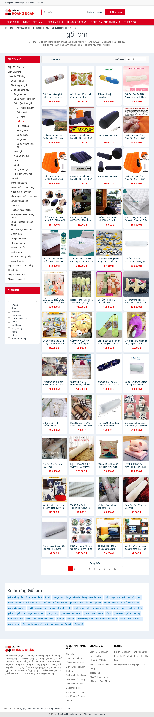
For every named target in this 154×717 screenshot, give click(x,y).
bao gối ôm (58, 597)
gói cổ (29, 619)
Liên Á (12, 322)
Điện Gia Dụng (55, 22)
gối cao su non (60, 602)
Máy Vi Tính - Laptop (17, 274)
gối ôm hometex (34, 602)
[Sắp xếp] (136, 59)
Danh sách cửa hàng (75, 679)
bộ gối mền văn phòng (76, 597)
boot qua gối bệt (35, 624)
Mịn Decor (14, 325)
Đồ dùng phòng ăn (19, 85)
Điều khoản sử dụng (75, 662)
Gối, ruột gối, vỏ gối (59, 28)
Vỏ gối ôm (21, 139)
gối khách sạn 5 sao (37, 608)
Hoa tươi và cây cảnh (21, 210)
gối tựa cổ (78, 624)
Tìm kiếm (115, 12)
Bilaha (12, 332)
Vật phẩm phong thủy (21, 256)
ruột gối (60, 619)
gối (23, 624)
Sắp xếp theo (118, 59)
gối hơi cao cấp (133, 613)
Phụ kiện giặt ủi (18, 243)
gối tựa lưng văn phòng (19, 597)
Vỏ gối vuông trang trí (26, 145)
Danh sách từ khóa (74, 683)
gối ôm (47, 602)
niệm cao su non (16, 602)
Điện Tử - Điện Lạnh (33, 22)
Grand (12, 308)
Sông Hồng (15, 328)
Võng (16, 165)
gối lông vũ (66, 624)
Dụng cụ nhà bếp (19, 81)
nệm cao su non (15, 619)
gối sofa (21, 613)
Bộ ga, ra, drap (20, 94)
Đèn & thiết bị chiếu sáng (22, 187)
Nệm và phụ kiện (21, 156)
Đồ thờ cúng (16, 252)
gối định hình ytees (113, 602)
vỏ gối (108, 613)
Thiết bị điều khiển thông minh (22, 216)
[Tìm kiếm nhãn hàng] (63, 12)
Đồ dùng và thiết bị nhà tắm (24, 196)
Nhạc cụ (15, 205)
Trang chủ (9, 3)
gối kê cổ (115, 608)
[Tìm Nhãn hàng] (22, 299)
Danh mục (19, 3)
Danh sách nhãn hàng (76, 675)
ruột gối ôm (125, 619)
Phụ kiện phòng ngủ (23, 174)
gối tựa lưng (52, 613)
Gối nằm (21, 117)
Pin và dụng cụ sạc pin (21, 229)
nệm (139, 597)
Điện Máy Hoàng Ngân (94, 714)
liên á (100, 613)
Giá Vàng (49, 708)
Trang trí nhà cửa (19, 183)
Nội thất (14, 178)
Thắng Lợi (14, 315)
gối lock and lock (81, 608)
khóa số (70, 619)
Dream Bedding (17, 338)
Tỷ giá (22, 708)
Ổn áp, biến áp (17, 261)
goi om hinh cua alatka (106, 619)
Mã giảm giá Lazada (75, 692)
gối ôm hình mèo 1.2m (132, 608)
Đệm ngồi (18, 151)
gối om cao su (52, 624)
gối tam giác (89, 613)
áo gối (47, 597)
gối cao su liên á (131, 602)
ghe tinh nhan (95, 597)
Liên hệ (39, 3)
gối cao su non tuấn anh (80, 602)
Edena (12, 335)
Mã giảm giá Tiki (73, 688)
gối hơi (11, 613)
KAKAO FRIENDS (17, 318)
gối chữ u (137, 619)
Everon (13, 305)
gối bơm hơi (13, 624)
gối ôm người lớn (100, 608)
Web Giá (58, 708)
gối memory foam (85, 619)
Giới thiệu (30, 3)
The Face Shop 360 (35, 708)
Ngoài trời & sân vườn (21, 192)
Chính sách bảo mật (75, 658)
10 (115, 569)
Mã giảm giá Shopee (75, 696)
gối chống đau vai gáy (44, 619)
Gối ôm (20, 121)
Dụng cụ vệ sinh (18, 238)
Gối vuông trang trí (25, 108)
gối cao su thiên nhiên (71, 613)
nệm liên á (37, 597)
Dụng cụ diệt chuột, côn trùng (22, 223)
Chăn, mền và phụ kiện (24, 99)
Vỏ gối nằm (22, 135)
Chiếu (16, 160)
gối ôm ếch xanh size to (60, 608)
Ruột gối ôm (22, 130)
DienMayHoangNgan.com (70, 714)
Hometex (14, 311)
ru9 (106, 597)
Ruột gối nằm (23, 126)
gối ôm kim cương (16, 608)
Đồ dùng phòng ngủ (41, 28)
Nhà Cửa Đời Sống (76, 22)
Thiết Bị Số (130, 22)
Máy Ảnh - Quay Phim (18, 279)
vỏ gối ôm (115, 597)
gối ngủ (97, 602)
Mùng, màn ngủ (21, 169)
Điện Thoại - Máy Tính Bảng (105, 22)
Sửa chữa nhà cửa (19, 201)
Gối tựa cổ (22, 112)
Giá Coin (67, 708)
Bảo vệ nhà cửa (18, 247)
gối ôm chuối (128, 597)
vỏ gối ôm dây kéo (35, 613)
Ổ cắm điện (16, 234)
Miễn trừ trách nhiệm (75, 667)
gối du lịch (119, 613)
